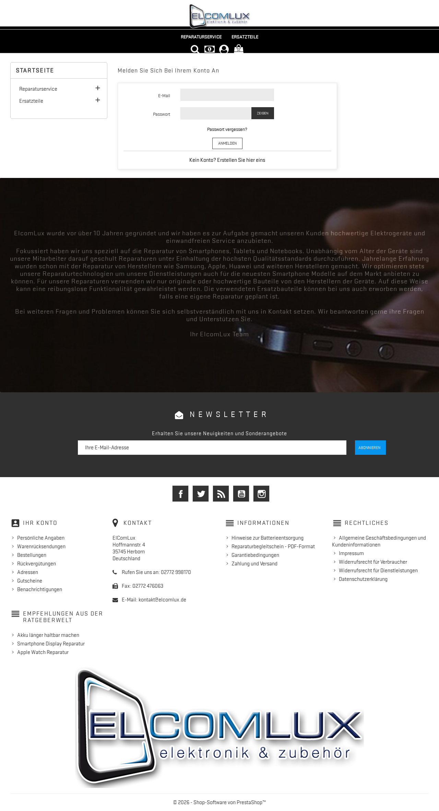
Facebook (180, 494)
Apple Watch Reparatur (43, 652)
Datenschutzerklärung (363, 579)
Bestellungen (31, 555)
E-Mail (164, 95)
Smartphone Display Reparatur (51, 643)
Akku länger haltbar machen (48, 635)
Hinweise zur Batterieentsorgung (268, 537)
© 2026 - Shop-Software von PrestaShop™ (219, 802)
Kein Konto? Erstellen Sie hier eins (227, 160)
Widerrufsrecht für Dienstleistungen (378, 570)
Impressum (351, 553)
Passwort (161, 114)
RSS (221, 494)
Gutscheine (29, 580)
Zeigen (263, 113)
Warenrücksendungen (41, 546)
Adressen (27, 572)
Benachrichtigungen (39, 589)
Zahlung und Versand (254, 563)
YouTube (241, 494)
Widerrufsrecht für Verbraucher (373, 562)
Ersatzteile (245, 37)
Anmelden (227, 143)
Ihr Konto (40, 522)
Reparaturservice (201, 37)
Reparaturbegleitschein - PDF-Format (273, 546)
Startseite (35, 70)
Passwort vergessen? (227, 129)
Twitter (201, 494)
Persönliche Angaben (40, 537)
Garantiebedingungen (255, 555)
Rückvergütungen (36, 563)
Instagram (261, 494)
